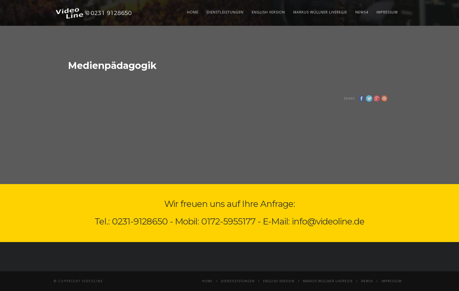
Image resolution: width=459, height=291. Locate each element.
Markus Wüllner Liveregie (320, 12)
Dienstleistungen (225, 12)
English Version (268, 12)
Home (192, 12)
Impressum (387, 12)
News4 (361, 12)
